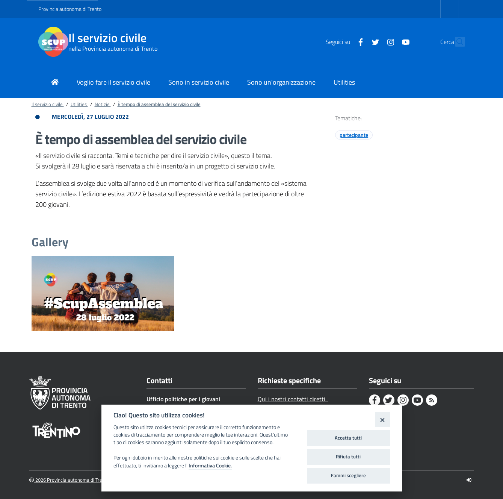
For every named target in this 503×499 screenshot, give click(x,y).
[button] (456, 42)
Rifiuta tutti (348, 456)
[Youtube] (389, 41)
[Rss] (431, 400)
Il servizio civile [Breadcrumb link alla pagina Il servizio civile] (48, 104)
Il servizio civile (107, 37)
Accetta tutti (348, 437)
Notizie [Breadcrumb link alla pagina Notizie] (103, 104)
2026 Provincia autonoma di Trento (69, 480)
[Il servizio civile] (53, 42)
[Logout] (469, 480)
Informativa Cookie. (210, 465)
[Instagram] (374, 41)
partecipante (354, 135)
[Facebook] (344, 41)
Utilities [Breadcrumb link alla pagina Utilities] (79, 104)
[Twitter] (359, 41)
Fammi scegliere (348, 475)
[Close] (382, 419)
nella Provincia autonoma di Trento (112, 48)
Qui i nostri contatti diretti (293, 398)
